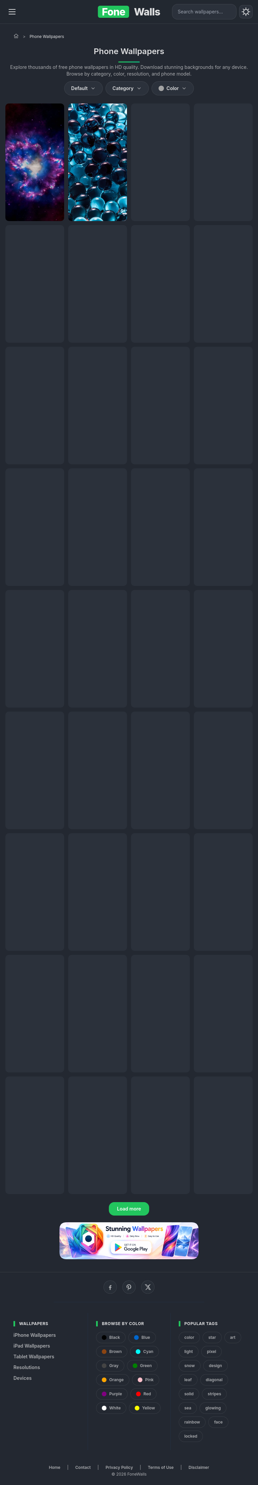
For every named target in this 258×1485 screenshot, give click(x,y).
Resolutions (26, 1367)
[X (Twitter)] (148, 1287)
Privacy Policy (119, 1467)
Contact (83, 1467)
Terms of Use (161, 1467)
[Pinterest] (129, 1287)
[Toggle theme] (246, 11)
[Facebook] (110, 1287)
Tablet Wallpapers (33, 1356)
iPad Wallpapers (31, 1346)
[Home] (16, 36)
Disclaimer (198, 1467)
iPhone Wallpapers (34, 1335)
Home (54, 1467)
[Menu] (12, 11)
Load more (129, 1209)
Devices (22, 1378)
